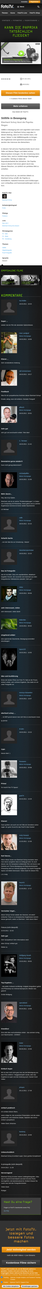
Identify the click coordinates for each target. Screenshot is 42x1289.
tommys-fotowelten (25, 692)
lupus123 (22, 649)
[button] (21, 53)
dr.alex (21, 729)
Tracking (6, 1277)
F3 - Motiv (5, 236)
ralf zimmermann (25, 371)
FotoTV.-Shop (35, 13)
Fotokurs (5, 216)
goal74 (21, 796)
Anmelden (24, 2)
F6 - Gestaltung (7, 239)
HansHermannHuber (26, 550)
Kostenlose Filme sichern (21, 1262)
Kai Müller (22, 301)
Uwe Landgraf (24, 333)
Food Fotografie (7, 253)
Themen (5, 13)
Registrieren (34, 2)
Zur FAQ (6, 1211)
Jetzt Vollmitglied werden (21, 1249)
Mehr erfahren (20, 106)
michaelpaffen (24, 473)
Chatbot (5, 1282)
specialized (23, 1003)
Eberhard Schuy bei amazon (10, 226)
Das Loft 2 (5, 223)
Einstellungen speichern (30, 1286)
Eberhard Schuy (7, 200)
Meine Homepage (25, 336)
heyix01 (22, 882)
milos (21, 587)
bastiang (22, 1132)
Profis (4, 208)
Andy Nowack (24, 835)
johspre (21, 1087)
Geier (21, 1043)
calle (21, 518)
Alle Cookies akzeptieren (11, 1286)
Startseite (6, 20)
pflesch (21, 407)
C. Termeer (23, 441)
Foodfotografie (31, 20)
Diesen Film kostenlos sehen (20, 93)
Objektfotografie (7, 250)
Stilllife (4, 247)
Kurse (13, 13)
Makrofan (22, 620)
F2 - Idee (5, 234)
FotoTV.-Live (22, 13)
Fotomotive (17, 20)
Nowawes (22, 761)
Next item (39, 280)
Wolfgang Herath (25, 955)
